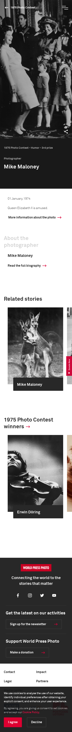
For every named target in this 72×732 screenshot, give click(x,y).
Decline (36, 722)
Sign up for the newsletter (28, 624)
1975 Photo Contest (23, 7)
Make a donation (21, 652)
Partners (42, 681)
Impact (41, 672)
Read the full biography (24, 265)
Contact (9, 672)
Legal (8, 681)
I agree (13, 722)
